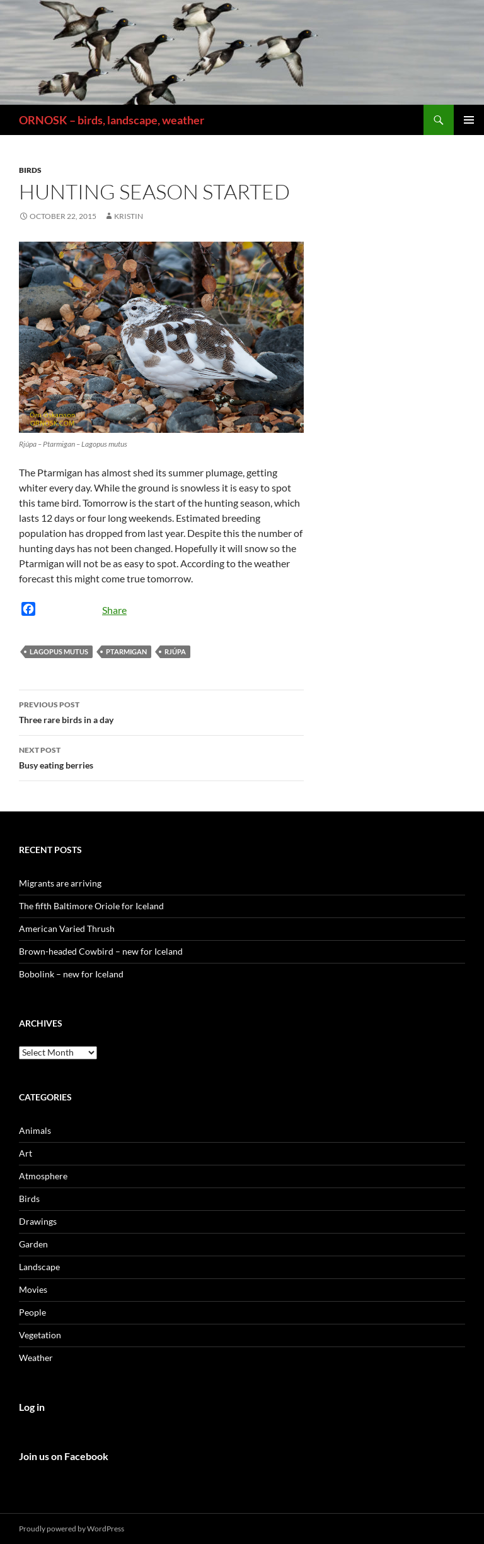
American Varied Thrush (67, 928)
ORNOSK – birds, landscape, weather (111, 120)
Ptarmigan (126, 651)
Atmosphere (43, 1175)
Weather (36, 1357)
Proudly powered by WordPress (71, 1528)
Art (25, 1153)
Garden (33, 1244)
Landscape (39, 1266)
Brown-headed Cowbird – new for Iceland (101, 951)
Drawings (38, 1221)
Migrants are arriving (60, 883)
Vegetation (40, 1334)
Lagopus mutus (59, 651)
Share (114, 610)
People (32, 1312)
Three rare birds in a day (161, 711)
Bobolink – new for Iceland (71, 974)
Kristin (128, 216)
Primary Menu (469, 120)
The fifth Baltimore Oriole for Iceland (91, 905)
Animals (35, 1130)
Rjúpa (175, 651)
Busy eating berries (161, 756)
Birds (30, 170)
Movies (33, 1289)
